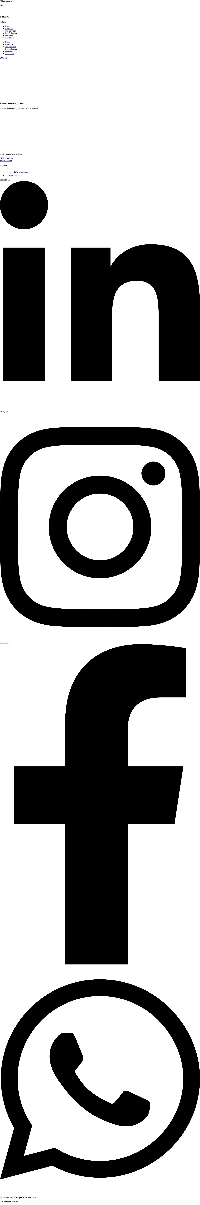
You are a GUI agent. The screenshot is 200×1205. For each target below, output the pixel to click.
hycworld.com (6, 1197)
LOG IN (3, 58)
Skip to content (6, 1)
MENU (3, 5)
